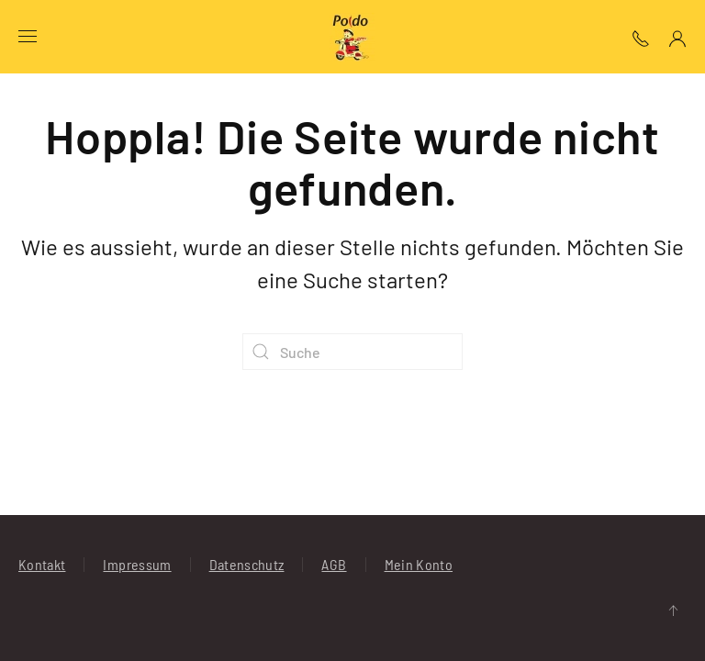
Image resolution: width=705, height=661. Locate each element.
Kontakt (41, 564)
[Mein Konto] (677, 36)
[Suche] (352, 351)
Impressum (137, 564)
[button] (27, 36)
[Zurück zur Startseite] (352, 36)
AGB (333, 564)
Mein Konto (419, 564)
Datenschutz (247, 564)
